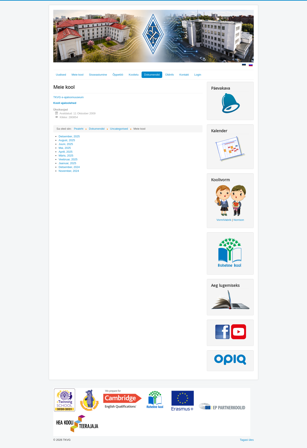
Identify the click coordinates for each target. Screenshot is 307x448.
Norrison (238, 219)
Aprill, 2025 (65, 151)
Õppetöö (118, 74)
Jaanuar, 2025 (67, 163)
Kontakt (184, 74)
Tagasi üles (247, 439)
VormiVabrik (224, 219)
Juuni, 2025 (66, 144)
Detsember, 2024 (69, 167)
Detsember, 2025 (69, 136)
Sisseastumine (98, 74)
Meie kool (78, 74)
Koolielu (134, 74)
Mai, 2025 (65, 147)
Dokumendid (152, 74)
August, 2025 (67, 140)
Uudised (61, 74)
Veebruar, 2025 (68, 159)
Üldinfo (169, 74)
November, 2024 (69, 170)
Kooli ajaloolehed (64, 103)
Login (197, 74)
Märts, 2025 (66, 155)
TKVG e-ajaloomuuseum (68, 97)
